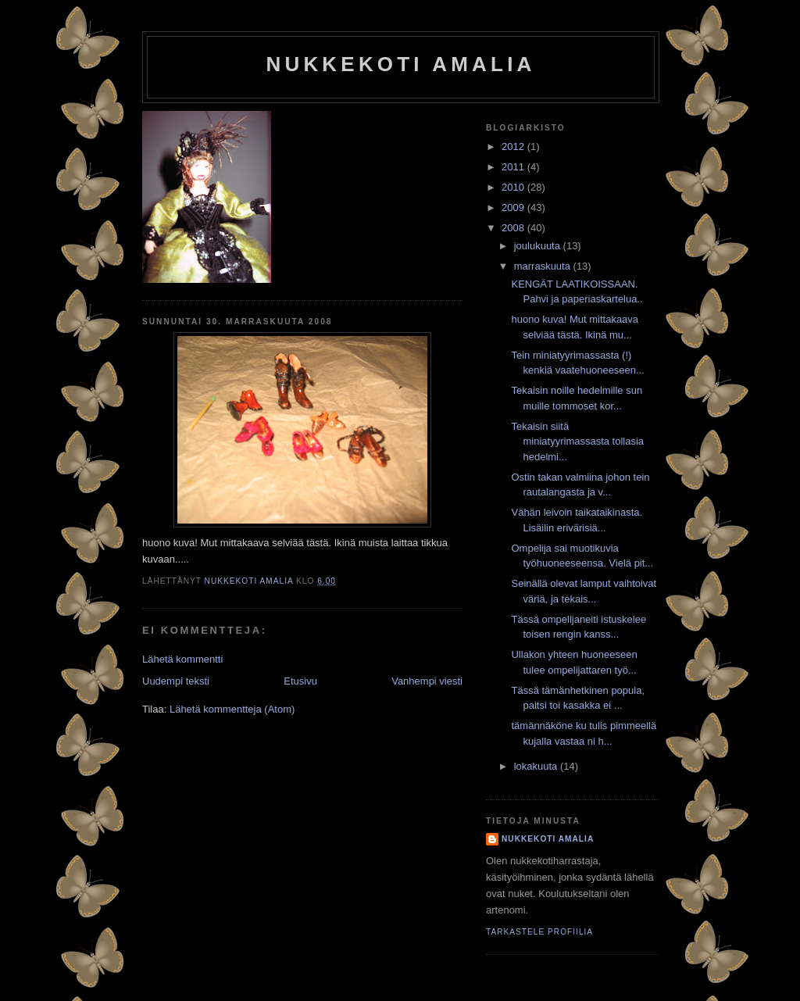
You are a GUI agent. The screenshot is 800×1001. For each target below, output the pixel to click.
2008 (514, 228)
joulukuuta (538, 246)
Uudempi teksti (175, 681)
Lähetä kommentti (182, 659)
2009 (514, 207)
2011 (514, 167)
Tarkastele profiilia (539, 932)
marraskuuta (543, 266)
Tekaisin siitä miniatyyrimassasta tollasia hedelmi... (577, 441)
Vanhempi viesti (426, 681)
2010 (514, 187)
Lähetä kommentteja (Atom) (232, 709)
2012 (514, 146)
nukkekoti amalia (400, 64)
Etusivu (300, 681)
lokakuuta (537, 766)
